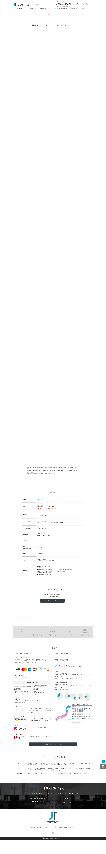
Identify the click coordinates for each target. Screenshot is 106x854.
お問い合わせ (40, 835)
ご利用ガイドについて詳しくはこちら (53, 752)
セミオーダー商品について (61, 8)
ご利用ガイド (33, 8)
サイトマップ (72, 835)
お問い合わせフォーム (69, 811)
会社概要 (33, 835)
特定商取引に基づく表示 (51, 835)
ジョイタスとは (20, 8)
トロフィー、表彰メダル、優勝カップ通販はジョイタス (24, 625)
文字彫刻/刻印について (45, 8)
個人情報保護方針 (63, 835)
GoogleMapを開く (52, 608)
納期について (74, 8)
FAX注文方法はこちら (81, 2)
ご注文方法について (86, 8)
